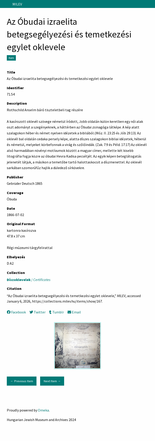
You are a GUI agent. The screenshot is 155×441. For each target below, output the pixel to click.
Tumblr (56, 312)
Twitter (37, 312)
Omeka (43, 410)
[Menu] (5, 4)
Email (74, 312)
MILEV (17, 4)
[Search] (151, 4)
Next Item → (52, 381)
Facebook (16, 312)
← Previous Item (21, 381)
